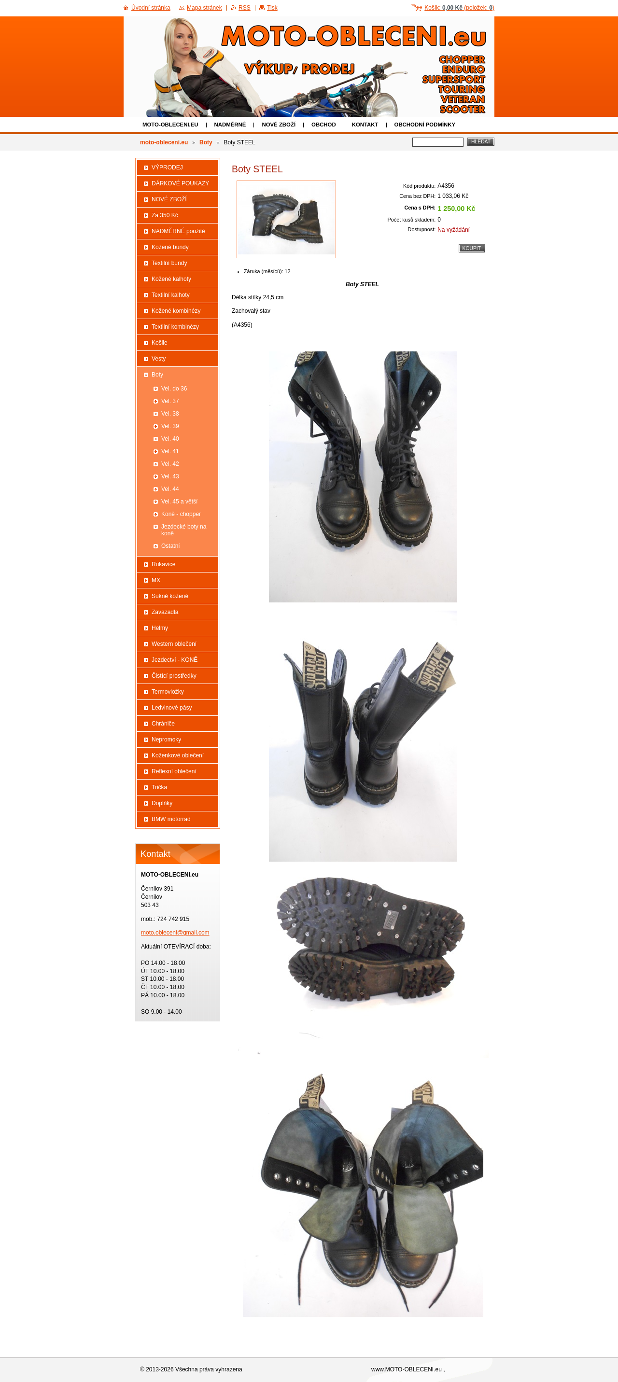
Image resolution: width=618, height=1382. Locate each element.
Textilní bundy (169, 263)
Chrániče (163, 723)
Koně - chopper (181, 514)
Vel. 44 (170, 489)
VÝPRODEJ (167, 167)
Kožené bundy (170, 247)
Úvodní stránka (150, 7)
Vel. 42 (170, 464)
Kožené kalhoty (171, 279)
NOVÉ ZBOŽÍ (278, 124)
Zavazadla (165, 612)
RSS (245, 7)
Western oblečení (174, 644)
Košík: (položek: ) (459, 7)
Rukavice (163, 564)
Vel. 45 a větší (179, 501)
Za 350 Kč (165, 215)
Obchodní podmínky (425, 124)
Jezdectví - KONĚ (174, 659)
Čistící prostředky (174, 675)
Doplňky (162, 803)
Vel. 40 (170, 438)
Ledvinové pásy (172, 707)
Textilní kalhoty (171, 295)
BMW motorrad (171, 819)
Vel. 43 (170, 476)
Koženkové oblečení (178, 755)
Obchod (323, 124)
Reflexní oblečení (174, 771)
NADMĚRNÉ (230, 124)
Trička (159, 787)
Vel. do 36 (174, 388)
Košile (160, 342)
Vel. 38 (170, 413)
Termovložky (168, 691)
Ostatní (170, 546)
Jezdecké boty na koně (183, 530)
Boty (205, 142)
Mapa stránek (204, 7)
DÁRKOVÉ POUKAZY (180, 183)
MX (156, 580)
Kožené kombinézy (176, 310)
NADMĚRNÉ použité (178, 231)
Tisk (272, 7)
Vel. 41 (170, 451)
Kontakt (365, 124)
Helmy (160, 628)
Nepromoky (166, 739)
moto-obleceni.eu (170, 124)
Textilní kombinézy (175, 326)
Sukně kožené (170, 596)
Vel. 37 (170, 401)
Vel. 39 (170, 426)
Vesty (159, 358)
